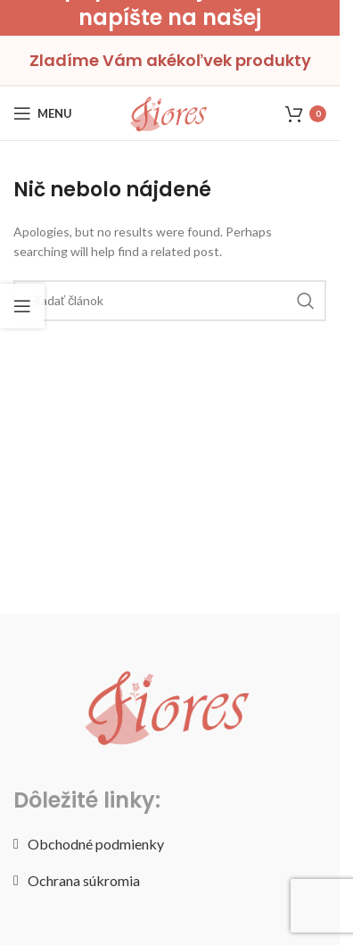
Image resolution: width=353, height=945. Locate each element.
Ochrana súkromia (84, 880)
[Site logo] (169, 112)
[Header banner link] (170, 18)
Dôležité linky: (86, 800)
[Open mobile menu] (42, 113)
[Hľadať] (169, 300)
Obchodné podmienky (96, 843)
